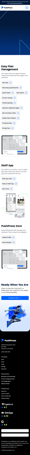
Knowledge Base (6, 381)
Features (3, 369)
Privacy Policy (5, 398)
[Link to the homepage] (6, 8)
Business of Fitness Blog (8, 376)
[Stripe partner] (15, 430)
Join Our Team (5, 393)
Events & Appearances (7, 379)
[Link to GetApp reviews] (15, 414)
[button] (27, 8)
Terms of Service (6, 396)
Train (2, 364)
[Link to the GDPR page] (15, 435)
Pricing (3, 366)
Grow (2, 362)
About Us (3, 391)
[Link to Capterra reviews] (15, 406)
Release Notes (5, 383)
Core (2, 359)
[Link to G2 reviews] (15, 423)
